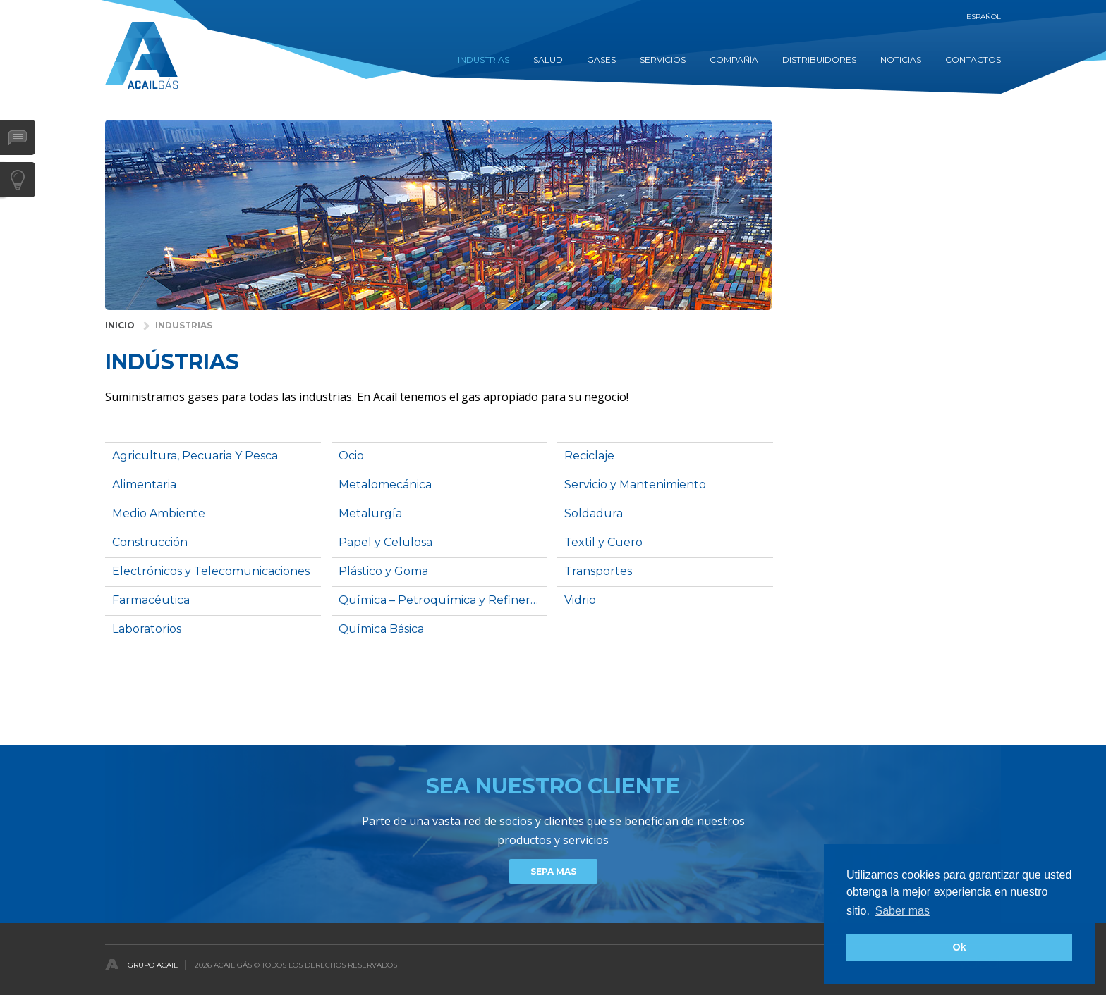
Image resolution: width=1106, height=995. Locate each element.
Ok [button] (959, 947)
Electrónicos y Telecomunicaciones (211, 571)
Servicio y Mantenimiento (635, 484)
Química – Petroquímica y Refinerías (442, 600)
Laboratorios (146, 629)
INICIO (120, 325)
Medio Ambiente (158, 513)
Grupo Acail (153, 965)
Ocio (351, 455)
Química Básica (381, 629)
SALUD (548, 59)
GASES (601, 59)
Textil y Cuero (603, 542)
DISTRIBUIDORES (819, 59)
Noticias (900, 59)
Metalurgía (370, 513)
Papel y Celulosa (385, 542)
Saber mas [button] (902, 911)
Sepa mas (553, 871)
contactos (973, 59)
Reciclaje (589, 455)
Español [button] (983, 16)
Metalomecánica (385, 484)
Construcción (150, 542)
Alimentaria (144, 484)
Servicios (663, 59)
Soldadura (593, 513)
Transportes (598, 571)
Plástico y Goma (383, 571)
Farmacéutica (151, 600)
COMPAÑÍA (734, 59)
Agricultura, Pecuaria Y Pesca (195, 455)
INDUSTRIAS (483, 59)
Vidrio (580, 600)
